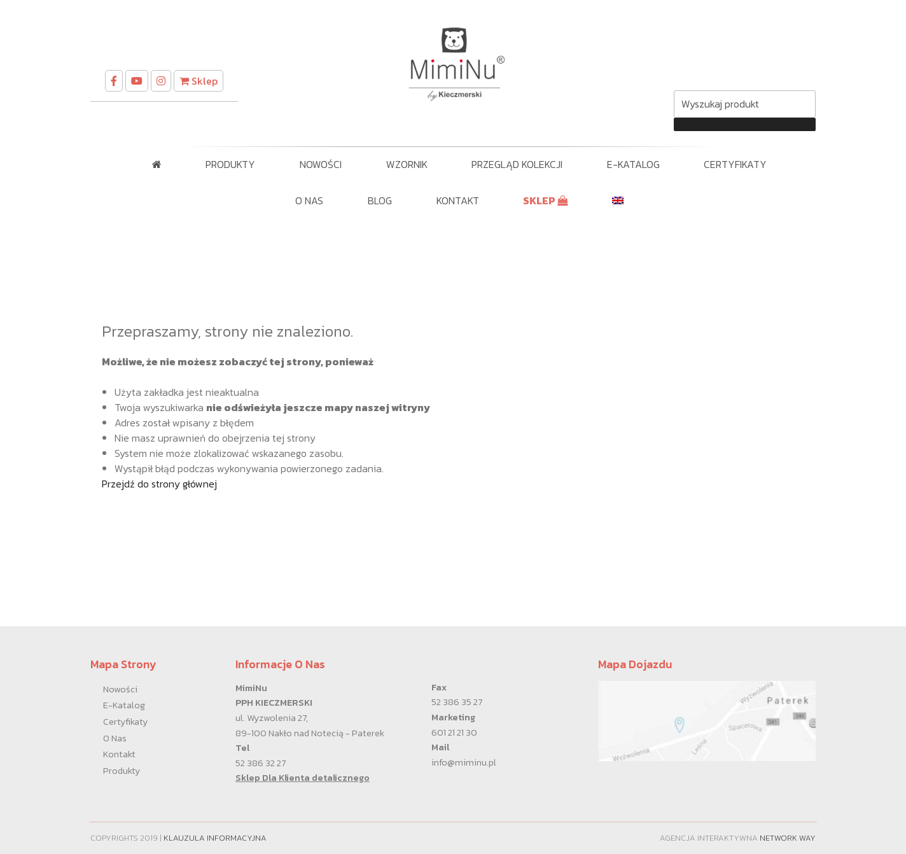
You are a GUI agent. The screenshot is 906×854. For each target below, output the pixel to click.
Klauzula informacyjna (215, 838)
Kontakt (457, 200)
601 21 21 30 (454, 732)
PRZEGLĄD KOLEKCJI (516, 164)
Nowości (321, 164)
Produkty (230, 164)
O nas (309, 200)
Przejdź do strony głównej (159, 483)
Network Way (788, 838)
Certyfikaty (735, 164)
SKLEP (545, 200)
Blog (380, 200)
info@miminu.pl (463, 762)
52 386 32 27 (260, 763)
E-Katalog (633, 164)
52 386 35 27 (456, 702)
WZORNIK (407, 164)
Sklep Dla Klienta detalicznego (302, 778)
